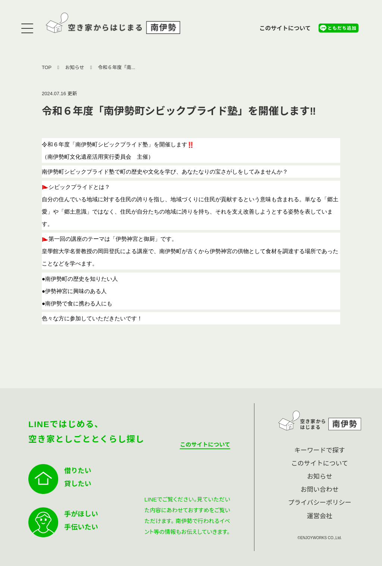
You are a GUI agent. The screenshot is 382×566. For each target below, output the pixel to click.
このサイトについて (285, 28)
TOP (46, 67)
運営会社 (319, 516)
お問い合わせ (320, 489)
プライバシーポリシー (319, 502)
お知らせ (74, 67)
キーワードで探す (319, 450)
